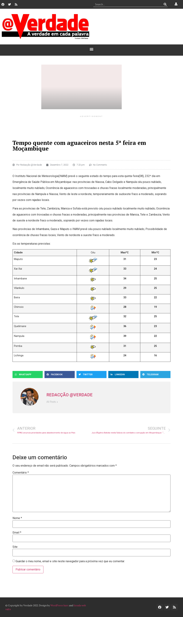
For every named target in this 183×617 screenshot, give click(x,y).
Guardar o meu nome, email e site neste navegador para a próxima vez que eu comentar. (70, 561)
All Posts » (52, 402)
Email (17, 532)
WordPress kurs (59, 605)
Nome (17, 518)
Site (15, 546)
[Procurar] (165, 4)
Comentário (21, 472)
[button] (92, 49)
